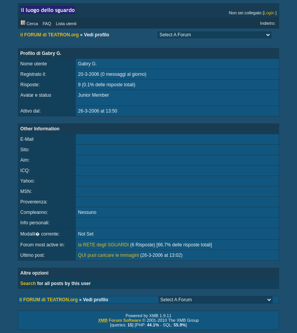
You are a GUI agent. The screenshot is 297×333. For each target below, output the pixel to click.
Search (28, 283)
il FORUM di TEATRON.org (49, 35)
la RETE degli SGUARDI (103, 245)
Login (269, 12)
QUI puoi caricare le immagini (108, 255)
